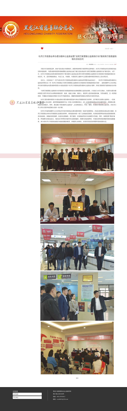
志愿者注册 (90, 14)
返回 (77, 378)
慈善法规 (78, 14)
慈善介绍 (54, 14)
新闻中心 (66, 14)
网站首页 (42, 14)
